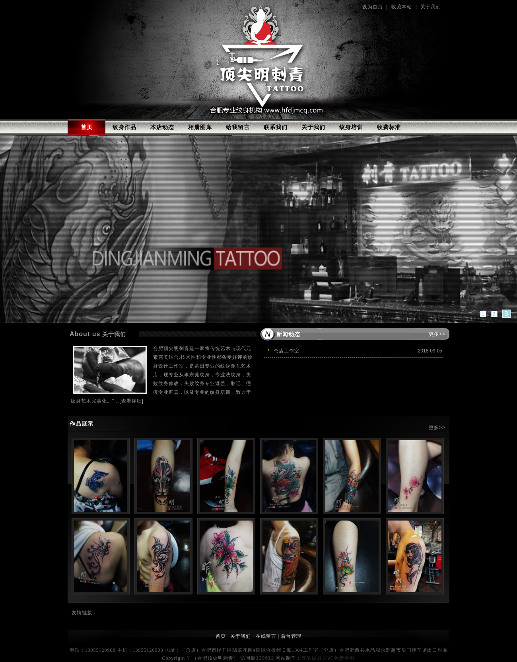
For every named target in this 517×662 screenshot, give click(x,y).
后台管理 (291, 636)
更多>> (437, 334)
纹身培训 (351, 127)
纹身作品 (124, 127)
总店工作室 (286, 351)
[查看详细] (131, 401)
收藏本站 (401, 7)
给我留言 (238, 127)
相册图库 (200, 127)
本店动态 (162, 127)
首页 (87, 127)
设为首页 (372, 7)
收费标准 (389, 127)
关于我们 (430, 7)
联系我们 (276, 127)
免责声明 (344, 658)
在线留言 (266, 636)
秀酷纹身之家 (316, 658)
